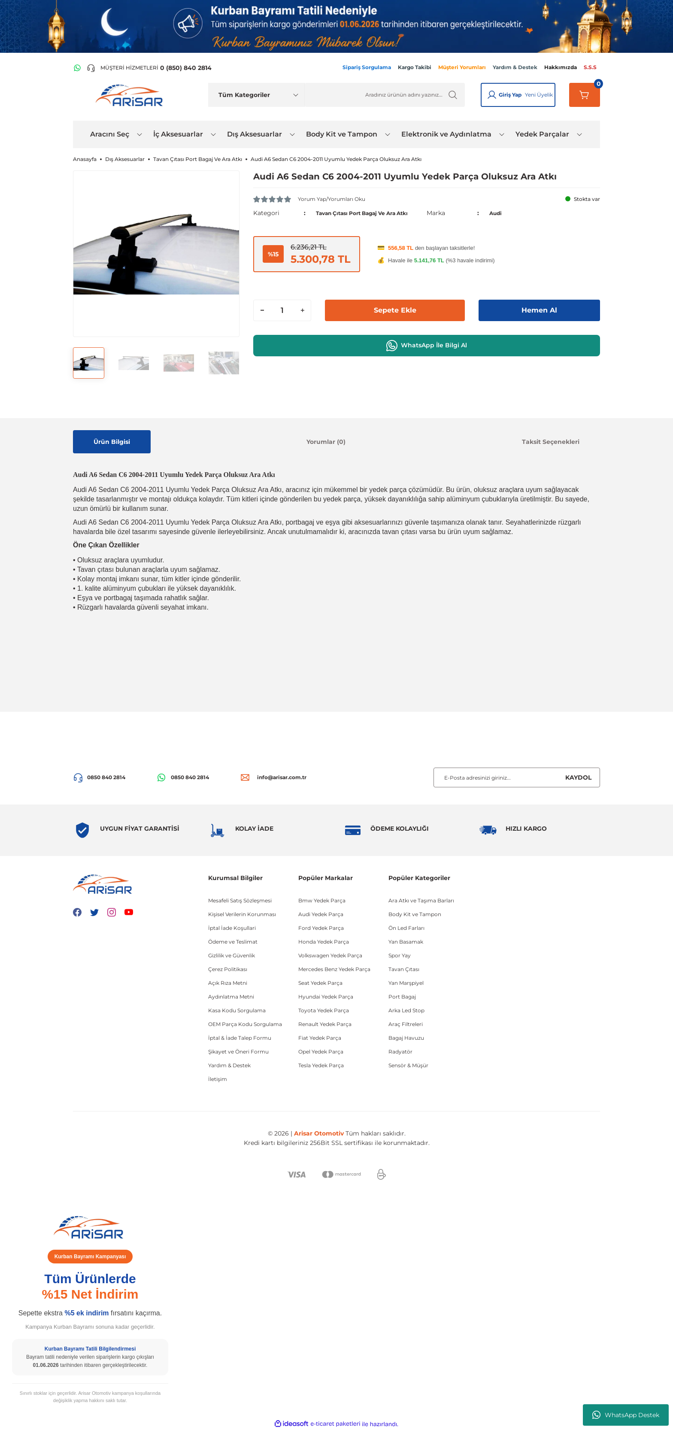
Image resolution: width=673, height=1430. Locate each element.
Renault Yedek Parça (325, 1024)
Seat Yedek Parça (320, 983)
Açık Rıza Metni (227, 983)
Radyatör (400, 1051)
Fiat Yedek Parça (319, 1038)
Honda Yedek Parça (323, 941)
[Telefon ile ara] (149, 68)
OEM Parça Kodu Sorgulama (245, 1024)
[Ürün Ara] (385, 95)
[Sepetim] (584, 95)
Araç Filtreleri (405, 1024)
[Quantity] (282, 320)
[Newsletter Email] (517, 777)
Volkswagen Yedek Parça (330, 955)
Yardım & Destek (229, 1065)
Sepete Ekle (395, 320)
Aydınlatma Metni (231, 996)
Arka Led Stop (406, 1010)
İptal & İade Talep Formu (239, 1038)
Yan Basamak (405, 941)
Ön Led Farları (406, 928)
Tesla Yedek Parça (321, 1065)
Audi (496, 218)
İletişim (217, 1079)
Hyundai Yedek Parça (325, 996)
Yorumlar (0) (326, 442)
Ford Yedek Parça (321, 928)
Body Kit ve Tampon (414, 914)
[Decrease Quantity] (262, 320)
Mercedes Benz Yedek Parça (334, 969)
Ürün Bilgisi (112, 442)
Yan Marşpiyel (406, 983)
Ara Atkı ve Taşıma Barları (421, 900)
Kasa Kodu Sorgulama (237, 1010)
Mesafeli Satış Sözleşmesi (240, 900)
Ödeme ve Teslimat (233, 941)
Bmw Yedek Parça (322, 900)
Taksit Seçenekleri (550, 442)
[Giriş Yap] (492, 95)
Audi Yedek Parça (320, 914)
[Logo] (131, 94)
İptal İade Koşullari (232, 928)
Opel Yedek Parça (320, 1051)
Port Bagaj (402, 996)
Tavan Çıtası (403, 969)
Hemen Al (539, 320)
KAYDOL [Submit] (578, 777)
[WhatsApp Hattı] (77, 68)
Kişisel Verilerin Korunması (242, 914)
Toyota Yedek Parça (323, 1010)
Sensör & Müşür (408, 1065)
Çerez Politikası (227, 969)
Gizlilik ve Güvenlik (231, 955)
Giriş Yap (510, 94)
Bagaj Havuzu (406, 1038)
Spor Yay (399, 955)
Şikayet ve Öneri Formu (238, 1051)
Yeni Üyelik (539, 94)
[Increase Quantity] (302, 320)
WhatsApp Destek (625, 1415)
